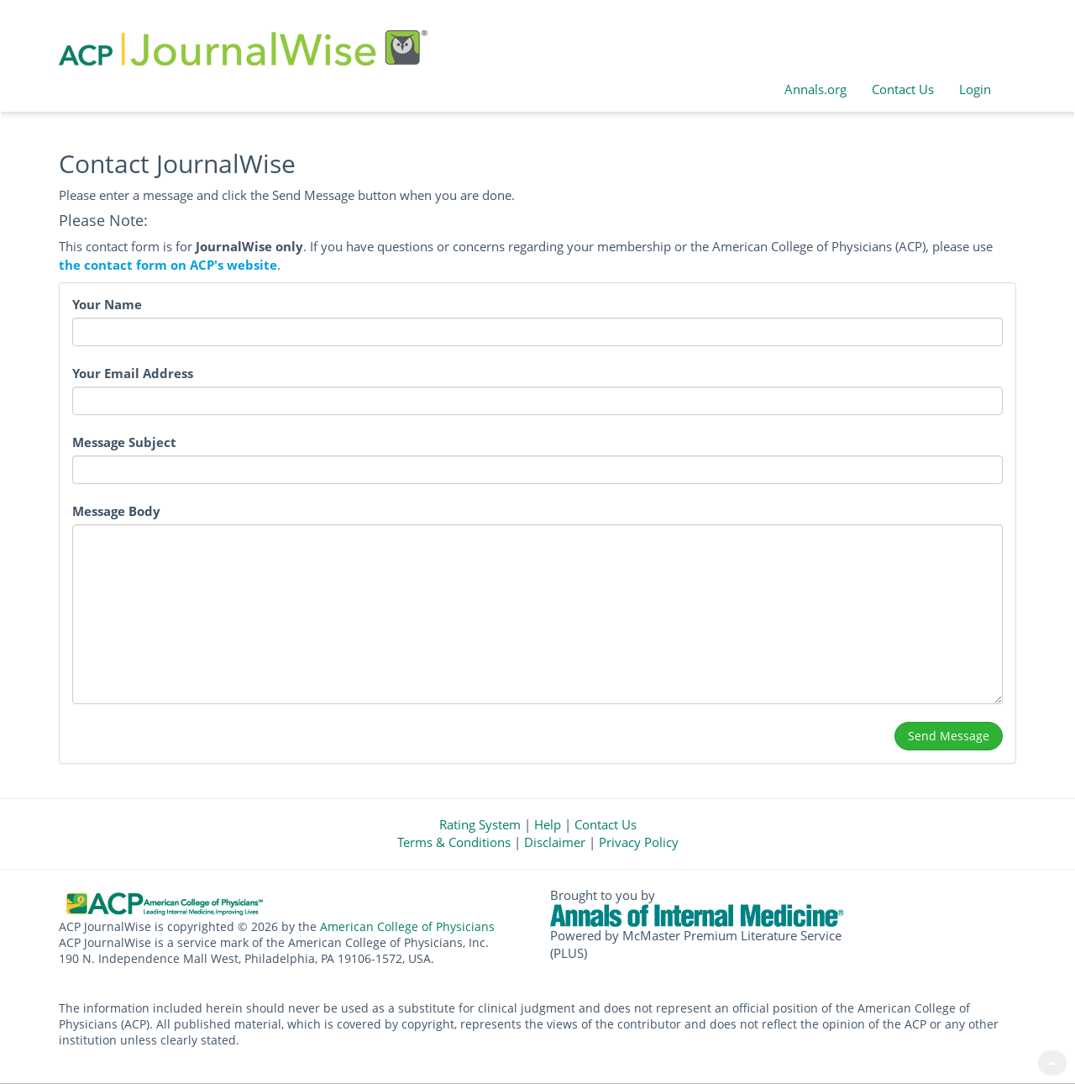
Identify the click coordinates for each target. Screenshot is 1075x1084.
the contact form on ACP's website (168, 265)
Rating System (480, 824)
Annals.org (815, 89)
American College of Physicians (407, 926)
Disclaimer (554, 842)
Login (975, 89)
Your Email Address (132, 373)
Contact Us (903, 89)
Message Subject (124, 442)
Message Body (116, 511)
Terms (454, 842)
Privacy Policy (639, 842)
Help (547, 824)
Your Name (107, 304)
